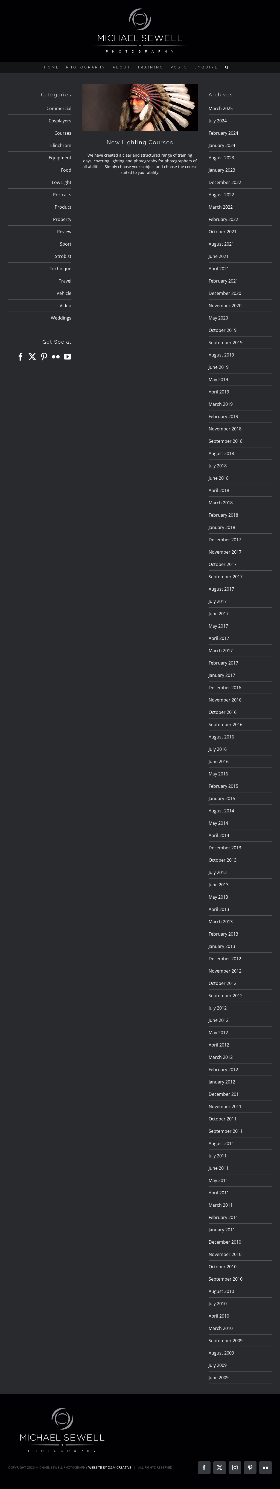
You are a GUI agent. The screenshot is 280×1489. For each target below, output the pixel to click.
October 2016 (223, 712)
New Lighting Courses (140, 142)
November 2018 (225, 429)
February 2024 (223, 133)
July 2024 (218, 121)
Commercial (58, 108)
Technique (60, 269)
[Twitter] (32, 357)
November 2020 (225, 306)
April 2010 (219, 1316)
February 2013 (223, 934)
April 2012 (219, 1045)
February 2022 (223, 219)
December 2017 (225, 540)
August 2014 (221, 811)
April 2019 (219, 392)
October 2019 (223, 330)
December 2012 (225, 959)
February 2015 (223, 786)
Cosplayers (60, 121)
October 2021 (223, 232)
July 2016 (218, 749)
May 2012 (218, 1033)
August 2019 (221, 355)
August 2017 (221, 589)
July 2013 (218, 872)
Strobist (63, 256)
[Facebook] (20, 357)
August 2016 (221, 737)
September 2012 (226, 996)
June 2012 (219, 1020)
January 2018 (222, 527)
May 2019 (218, 379)
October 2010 (223, 1267)
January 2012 (222, 1082)
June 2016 (219, 761)
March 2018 (221, 503)
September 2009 (226, 1341)
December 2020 (225, 293)
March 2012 (221, 1057)
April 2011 (219, 1193)
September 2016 (226, 724)
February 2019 (223, 416)
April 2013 (219, 909)
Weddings (61, 318)
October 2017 (223, 564)
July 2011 (218, 1156)
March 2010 (221, 1328)
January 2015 (222, 798)
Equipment (60, 158)
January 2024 (222, 145)
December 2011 (225, 1094)
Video (65, 306)
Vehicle (64, 293)
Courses (62, 133)
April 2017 (219, 638)
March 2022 (221, 207)
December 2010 (225, 1242)
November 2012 (225, 971)
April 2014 (219, 835)
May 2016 (218, 774)
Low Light (61, 182)
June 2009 (219, 1378)
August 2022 (221, 195)
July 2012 (218, 1008)
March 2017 (221, 651)
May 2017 (218, 626)
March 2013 (221, 922)
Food (66, 170)
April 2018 (219, 490)
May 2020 (218, 318)
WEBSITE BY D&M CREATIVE (109, 1467)
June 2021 (219, 256)
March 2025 (221, 108)
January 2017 (222, 675)
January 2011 (222, 1230)
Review (64, 232)
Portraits (62, 195)
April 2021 (219, 269)
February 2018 (223, 515)
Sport (65, 244)
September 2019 (226, 343)
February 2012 (223, 1070)
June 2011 (219, 1168)
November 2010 (225, 1254)
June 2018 (219, 478)
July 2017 (218, 601)
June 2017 (219, 614)
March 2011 (221, 1205)
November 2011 (225, 1106)
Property (62, 219)
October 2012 (223, 983)
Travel (65, 281)
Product (63, 207)
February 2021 (223, 281)
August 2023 (221, 158)
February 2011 (223, 1217)
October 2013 (223, 860)
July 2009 (218, 1365)
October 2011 (223, 1119)
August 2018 (221, 453)
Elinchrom (60, 145)
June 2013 (219, 885)
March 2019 (221, 404)
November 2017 (225, 552)
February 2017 (223, 663)
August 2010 (221, 1291)
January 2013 (222, 946)
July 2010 (218, 1304)
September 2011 (226, 1131)
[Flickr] (56, 357)
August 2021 (221, 244)
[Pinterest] (44, 357)
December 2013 (225, 848)
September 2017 (226, 577)
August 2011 (221, 1143)
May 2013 (218, 897)
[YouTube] (67, 357)
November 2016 (225, 700)
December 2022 (225, 182)
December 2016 (225, 688)
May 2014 (218, 823)
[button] (227, 67)
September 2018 (226, 441)
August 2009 (221, 1353)
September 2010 (226, 1279)
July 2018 (218, 466)
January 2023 (222, 170)
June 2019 (219, 367)
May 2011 (218, 1180)
